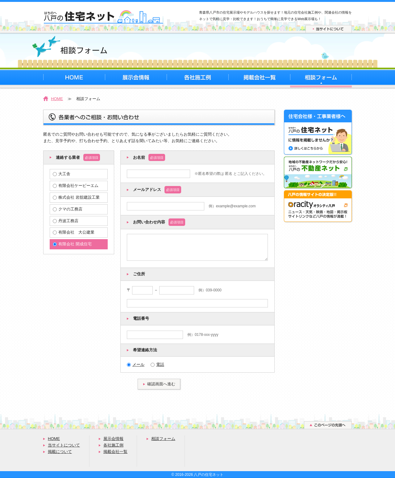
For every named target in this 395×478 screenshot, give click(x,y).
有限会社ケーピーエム (75, 185)
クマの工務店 (67, 209)
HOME (57, 98)
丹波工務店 (65, 220)
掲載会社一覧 (115, 451)
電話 (157, 364)
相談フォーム (163, 438)
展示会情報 (113, 438)
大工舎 (61, 173)
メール (135, 364)
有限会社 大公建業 (73, 232)
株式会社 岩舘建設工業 (76, 197)
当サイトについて (64, 445)
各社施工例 (113, 445)
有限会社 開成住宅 (72, 244)
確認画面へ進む (161, 384)
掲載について (60, 451)
